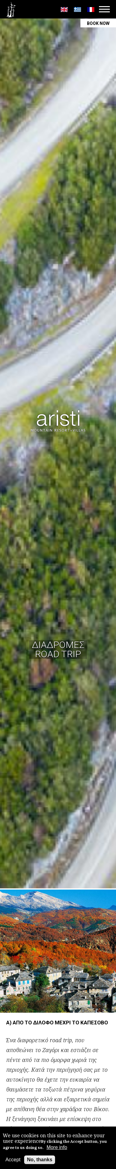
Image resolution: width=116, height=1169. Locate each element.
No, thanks (39, 1160)
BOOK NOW (98, 23)
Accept (12, 1160)
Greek (77, 9)
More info (56, 1147)
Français (90, 9)
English (64, 9)
